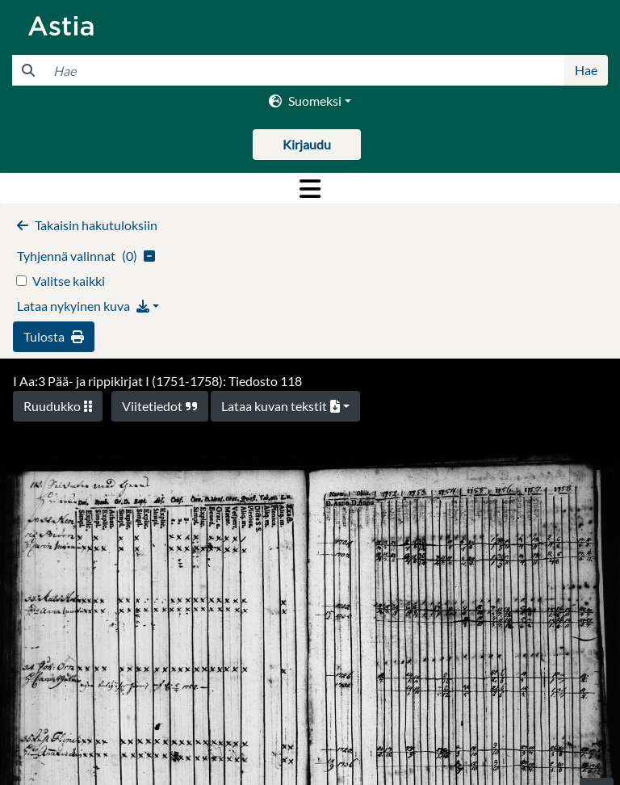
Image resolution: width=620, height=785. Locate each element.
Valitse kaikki (68, 280)
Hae (586, 70)
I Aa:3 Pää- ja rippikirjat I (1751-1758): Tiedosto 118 (157, 380)
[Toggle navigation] (310, 188)
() (86, 255)
